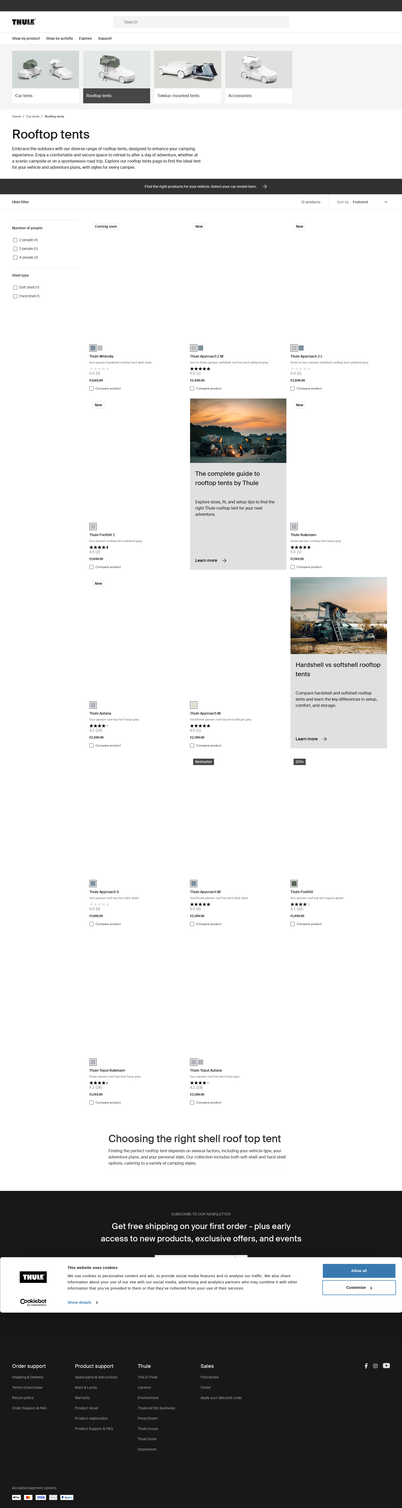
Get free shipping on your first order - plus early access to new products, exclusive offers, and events (201, 1232)
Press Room (148, 1418)
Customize (359, 1483)
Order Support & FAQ (29, 1408)
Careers (144, 1387)
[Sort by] (370, 202)
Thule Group (148, 1428)
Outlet (206, 1387)
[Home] (63, 22)
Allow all (359, 1466)
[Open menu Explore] (88, 38)
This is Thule (148, 1377)
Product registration (91, 1418)
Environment (148, 1397)
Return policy (23, 1397)
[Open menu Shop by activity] (62, 38)
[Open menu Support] (108, 38)
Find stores (210, 1377)
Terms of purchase (27, 1387)
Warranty (82, 1397)
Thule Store (147, 1439)
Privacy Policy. (221, 1274)
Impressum (147, 1449)
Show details (79, 1498)
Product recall (86, 1408)
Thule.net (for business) (156, 1408)
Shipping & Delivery (28, 1377)
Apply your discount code (221, 1397)
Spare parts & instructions (96, 1377)
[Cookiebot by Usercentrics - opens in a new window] (33, 1498)
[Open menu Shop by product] (29, 38)
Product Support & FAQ (94, 1428)
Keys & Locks (86, 1387)
